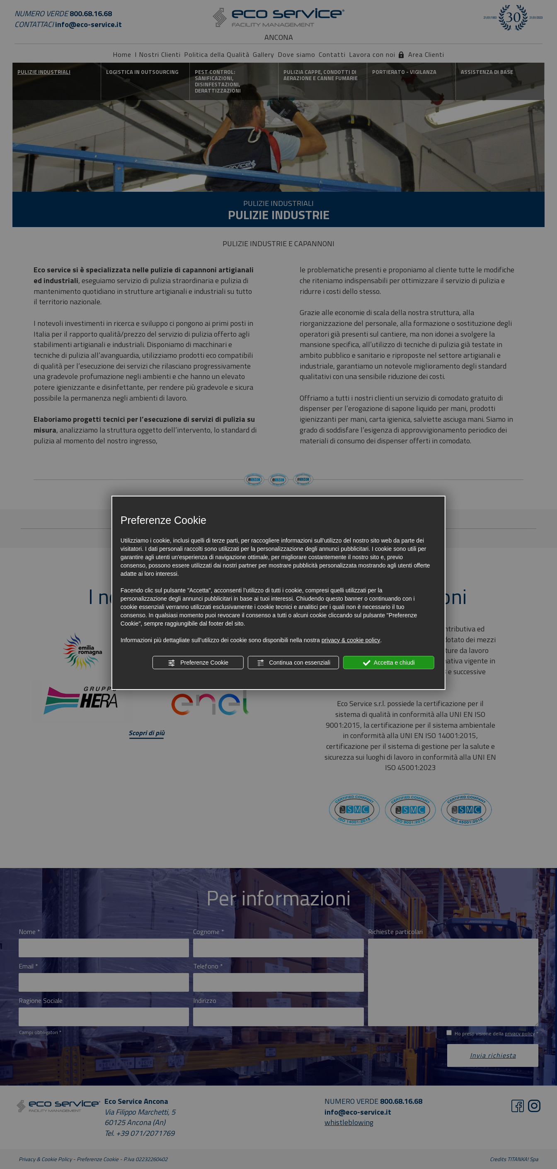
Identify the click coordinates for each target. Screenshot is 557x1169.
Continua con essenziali (293, 663)
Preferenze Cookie (198, 663)
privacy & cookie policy (351, 640)
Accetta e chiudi (389, 663)
